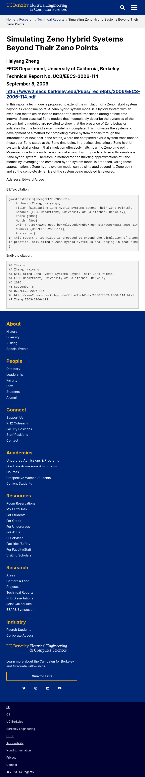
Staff (10, 386)
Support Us (14, 417)
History (11, 332)
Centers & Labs (17, 581)
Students (13, 392)
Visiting (12, 343)
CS (8, 714)
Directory (13, 369)
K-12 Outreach (17, 423)
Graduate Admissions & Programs (31, 466)
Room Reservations (20, 503)
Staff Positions (17, 435)
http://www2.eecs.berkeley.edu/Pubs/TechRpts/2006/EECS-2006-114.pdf (73, 94)
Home (10, 19)
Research (26, 19)
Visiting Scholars (18, 555)
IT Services (14, 538)
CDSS (10, 736)
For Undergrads (18, 527)
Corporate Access (19, 635)
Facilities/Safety (18, 544)
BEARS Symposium (20, 610)
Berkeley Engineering (20, 728)
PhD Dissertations (19, 598)
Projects (12, 587)
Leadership (14, 375)
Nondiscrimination (18, 750)
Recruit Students (18, 630)
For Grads (13, 521)
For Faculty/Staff (18, 549)
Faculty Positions (19, 429)
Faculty (11, 380)
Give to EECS (42, 676)
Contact (12, 440)
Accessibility (15, 743)
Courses (12, 472)
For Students (15, 515)
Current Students (19, 483)
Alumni (11, 397)
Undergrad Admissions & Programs (32, 460)
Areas (10, 575)
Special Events (17, 349)
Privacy (11, 757)
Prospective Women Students (28, 478)
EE (8, 707)
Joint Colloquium (19, 604)
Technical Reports (50, 19)
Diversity (13, 337)
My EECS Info (16, 509)
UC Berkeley (14, 721)
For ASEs (13, 532)
